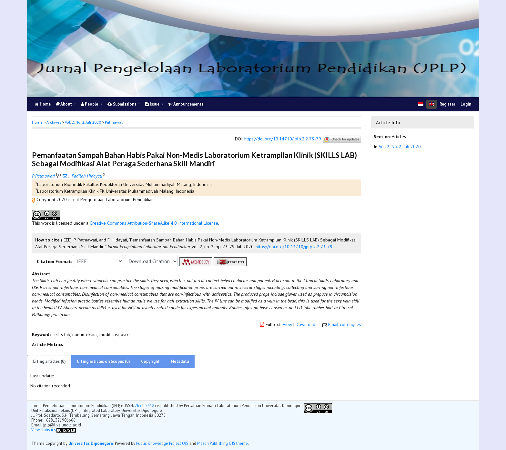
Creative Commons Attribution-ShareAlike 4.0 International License (154, 223)
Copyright (150, 361)
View (287, 324)
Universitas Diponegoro (90, 443)
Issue (152, 104)
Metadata (180, 361)
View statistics (43, 429)
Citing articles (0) (49, 361)
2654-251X (145, 405)
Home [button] (37, 122)
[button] (34, 199)
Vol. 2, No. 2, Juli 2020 (83, 122)
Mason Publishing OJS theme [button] (222, 443)
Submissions (122, 104)
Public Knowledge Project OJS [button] (162, 443)
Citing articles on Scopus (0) (103, 361)
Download (305, 324)
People (90, 104)
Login (465, 104)
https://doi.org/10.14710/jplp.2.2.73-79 (282, 139)
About (64, 104)
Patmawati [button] (114, 122)
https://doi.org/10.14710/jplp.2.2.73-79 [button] (294, 247)
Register (447, 104)
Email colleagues (344, 324)
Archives (53, 122)
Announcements (185, 104)
